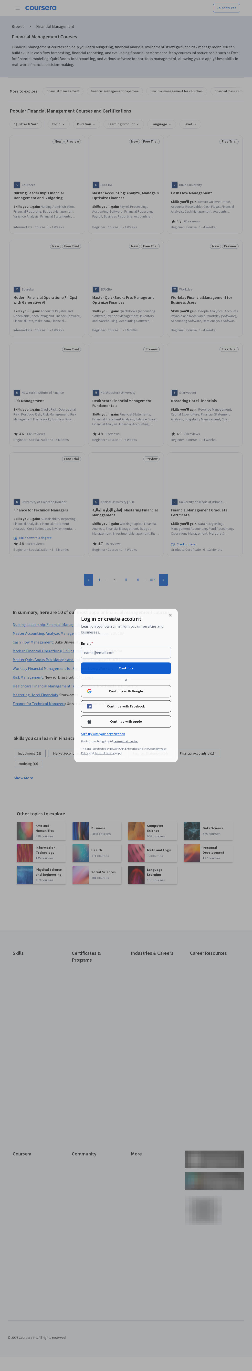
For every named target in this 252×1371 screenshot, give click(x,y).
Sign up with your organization (103, 734)
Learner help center (126, 741)
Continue (126, 668)
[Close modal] (170, 615)
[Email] (126, 653)
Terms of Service (104, 753)
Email (87, 643)
